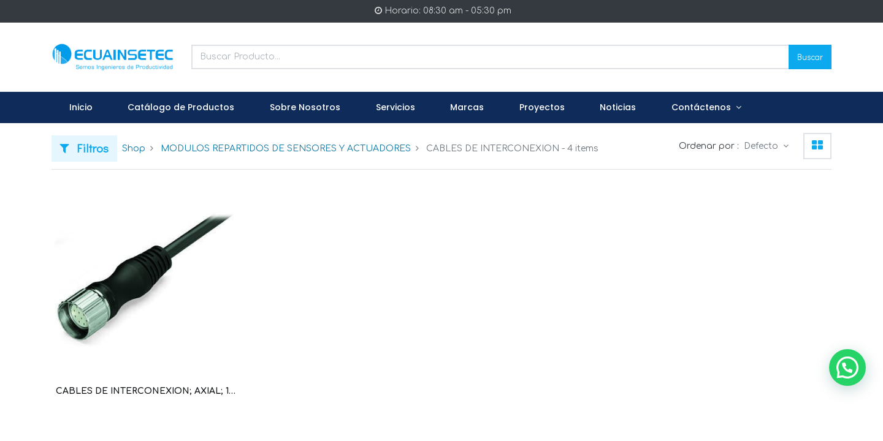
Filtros (84, 148)
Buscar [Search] (810, 56)
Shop (133, 148)
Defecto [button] (762, 146)
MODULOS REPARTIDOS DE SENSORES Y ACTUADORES (286, 148)
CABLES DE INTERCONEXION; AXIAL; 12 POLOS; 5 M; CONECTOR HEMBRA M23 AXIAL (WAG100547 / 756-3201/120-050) (146, 391)
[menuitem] (81, 108)
